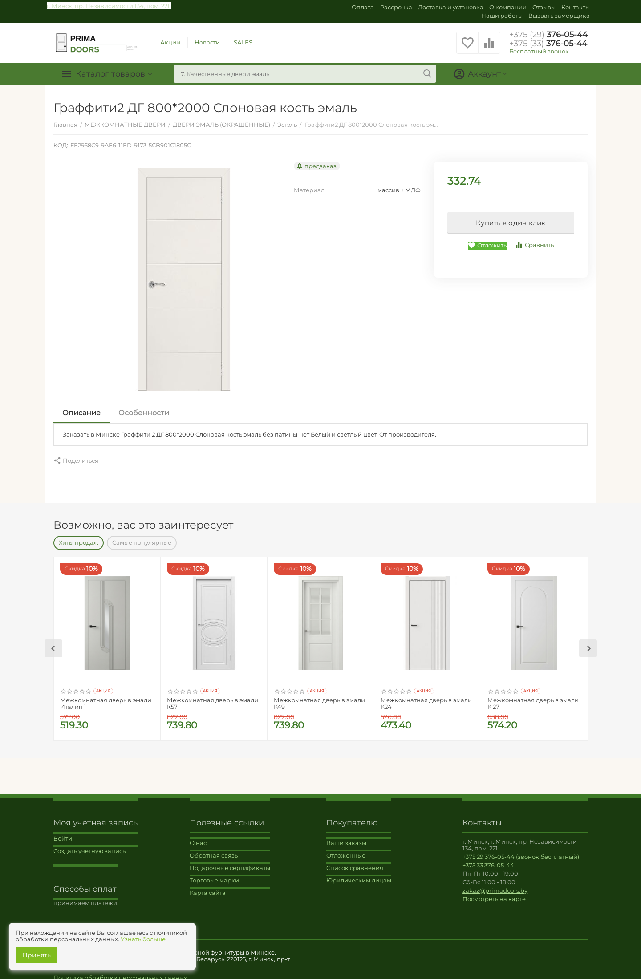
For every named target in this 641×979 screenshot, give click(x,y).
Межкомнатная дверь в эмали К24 (426, 699)
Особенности (143, 413)
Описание (81, 413)
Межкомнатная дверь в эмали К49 (319, 699)
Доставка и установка (450, 7)
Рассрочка (396, 7)
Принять (36, 955)
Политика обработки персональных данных (120, 973)
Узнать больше (143, 939)
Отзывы (544, 7)
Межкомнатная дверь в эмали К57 (212, 699)
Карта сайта (208, 888)
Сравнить (534, 245)
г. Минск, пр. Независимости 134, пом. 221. (109, 5)
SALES (243, 42)
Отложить (487, 245)
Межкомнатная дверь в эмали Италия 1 (105, 699)
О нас (198, 838)
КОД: (60, 145)
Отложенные (345, 850)
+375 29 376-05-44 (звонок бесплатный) (520, 852)
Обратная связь (214, 850)
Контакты (575, 7)
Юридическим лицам (358, 875)
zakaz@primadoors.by (494, 886)
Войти (62, 833)
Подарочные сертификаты (230, 863)
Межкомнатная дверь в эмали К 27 (533, 699)
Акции (170, 42)
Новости (207, 42)
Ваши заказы (346, 838)
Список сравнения (354, 863)
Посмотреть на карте (494, 894)
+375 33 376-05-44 (488, 860)
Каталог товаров (110, 73)
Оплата (363, 7)
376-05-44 (548, 34)
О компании (508, 7)
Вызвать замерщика (559, 15)
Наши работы (502, 15)
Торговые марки (214, 875)
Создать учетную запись (89, 846)
